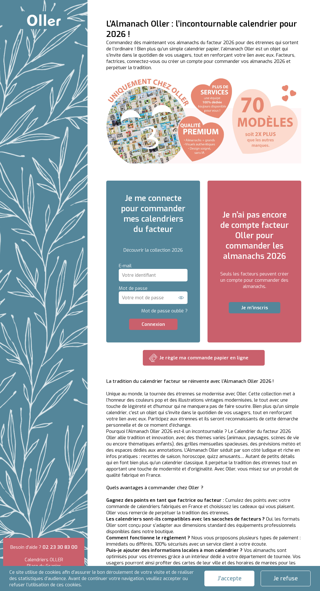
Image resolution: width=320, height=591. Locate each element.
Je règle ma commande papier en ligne (203, 358)
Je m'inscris (254, 308)
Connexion (153, 324)
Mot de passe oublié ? (164, 311)
